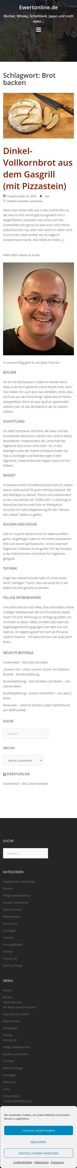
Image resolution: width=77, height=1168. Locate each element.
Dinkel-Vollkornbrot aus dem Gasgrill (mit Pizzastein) (38, 168)
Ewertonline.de (38, 7)
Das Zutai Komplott (16, 1014)
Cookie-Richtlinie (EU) (17, 1101)
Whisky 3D (10, 959)
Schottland (14, 421)
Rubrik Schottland (42, 451)
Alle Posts (9, 1082)
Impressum (57, 1162)
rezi (47, 196)
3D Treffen (37, 500)
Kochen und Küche (31, 201)
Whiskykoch (54, 505)
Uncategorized (12, 945)
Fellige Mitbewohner (22, 597)
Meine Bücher (12, 910)
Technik (10, 568)
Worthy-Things (13, 966)
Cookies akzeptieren (38, 1130)
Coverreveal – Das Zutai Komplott (25, 662)
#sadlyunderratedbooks (19, 882)
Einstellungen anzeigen (38, 1153)
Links (6, 1089)
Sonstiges (9, 931)
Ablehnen (38, 1142)
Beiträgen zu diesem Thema (27, 495)
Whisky (9, 475)
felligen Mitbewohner (20, 612)
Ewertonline (18, 774)
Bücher (9, 372)
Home (7, 990)
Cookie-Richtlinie (22, 1162)
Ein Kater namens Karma (19, 1007)
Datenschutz (41, 1162)
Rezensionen (11, 917)
